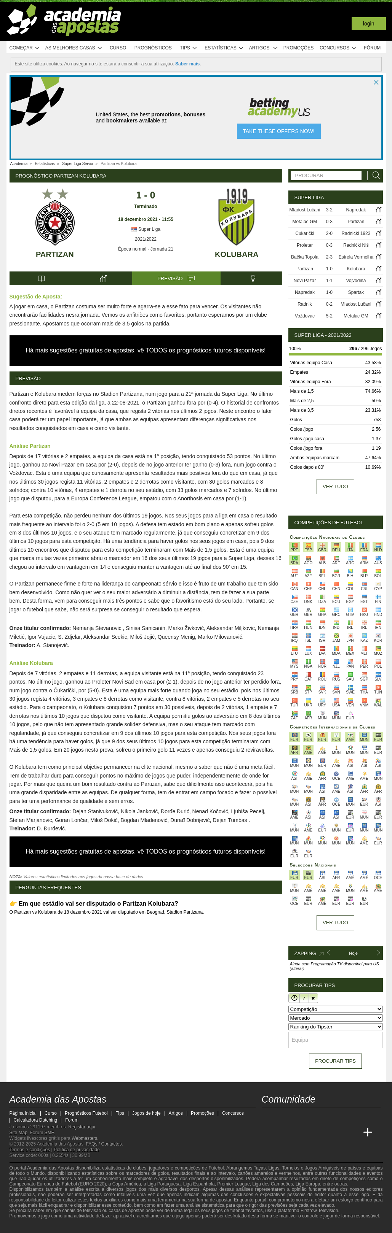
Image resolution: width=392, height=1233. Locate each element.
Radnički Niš (356, 245)
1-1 (329, 280)
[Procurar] (374, 175)
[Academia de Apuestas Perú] (353, 1132)
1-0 (329, 268)
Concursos (338, 48)
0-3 (329, 221)
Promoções (298, 48)
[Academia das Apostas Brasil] (282, 1132)
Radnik (305, 304)
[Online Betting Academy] (296, 1132)
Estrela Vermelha (356, 257)
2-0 (329, 233)
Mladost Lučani (305, 210)
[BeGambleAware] (29, 1226)
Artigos (263, 48)
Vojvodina (356, 280)
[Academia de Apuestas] (310, 1132)
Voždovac (305, 316)
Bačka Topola (304, 257)
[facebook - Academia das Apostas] (310, 1116)
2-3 (329, 257)
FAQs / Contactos (104, 1144)
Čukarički (304, 233)
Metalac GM (305, 221)
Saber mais (187, 64)
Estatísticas (224, 48)
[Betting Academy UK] (339, 1132)
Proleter (305, 245)
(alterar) (297, 968)
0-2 (329, 304)
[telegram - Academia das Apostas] (339, 1116)
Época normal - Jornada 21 (145, 249)
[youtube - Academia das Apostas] (296, 1116)
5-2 (329, 316)
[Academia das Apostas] (268, 1132)
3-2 (329, 210)
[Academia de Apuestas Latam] (324, 1132)
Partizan (55, 254)
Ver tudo (335, 486)
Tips (188, 48)
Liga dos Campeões (272, 1184)
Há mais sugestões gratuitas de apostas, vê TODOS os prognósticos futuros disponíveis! (146, 350)
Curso (118, 48)
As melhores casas (73, 48)
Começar (25, 48)
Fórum (372, 48)
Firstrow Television (319, 1210)
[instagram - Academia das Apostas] (324, 1116)
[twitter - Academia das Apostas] (282, 1116)
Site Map (18, 1132)
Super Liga (145, 229)
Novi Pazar (305, 280)
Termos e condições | (32, 1149)
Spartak (356, 292)
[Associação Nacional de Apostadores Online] (81, 1226)
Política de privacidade (77, 1149)
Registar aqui (81, 1127)
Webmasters (84, 1138)
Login (368, 24)
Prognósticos (153, 48)
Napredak (356, 210)
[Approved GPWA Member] (59, 1226)
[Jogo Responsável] (114, 1226)
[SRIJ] (141, 1226)
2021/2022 (146, 239)
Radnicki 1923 (355, 233)
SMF (49, 1132)
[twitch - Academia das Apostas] (268, 1116)
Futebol (216, 1168)
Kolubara (236, 254)
